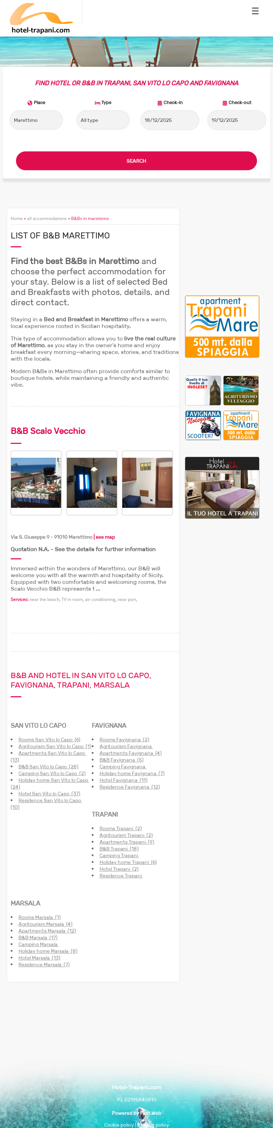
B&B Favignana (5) (122, 760)
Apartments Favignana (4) (131, 753)
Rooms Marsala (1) (39, 917)
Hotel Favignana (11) (124, 780)
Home (17, 218)
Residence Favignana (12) (130, 787)
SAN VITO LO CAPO (38, 726)
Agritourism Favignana (126, 746)
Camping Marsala (38, 944)
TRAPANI (105, 814)
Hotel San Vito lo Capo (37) (49, 793)
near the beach (44, 599)
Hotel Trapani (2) (119, 869)
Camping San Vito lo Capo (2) (52, 773)
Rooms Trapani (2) (121, 828)
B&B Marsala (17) (38, 937)
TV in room (72, 599)
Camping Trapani (119, 855)
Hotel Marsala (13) (39, 958)
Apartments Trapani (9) (127, 842)
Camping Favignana (123, 766)
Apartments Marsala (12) (47, 931)
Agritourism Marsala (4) (45, 924)
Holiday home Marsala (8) (47, 951)
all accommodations (47, 218)
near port (127, 599)
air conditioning (100, 599)
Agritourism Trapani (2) (126, 835)
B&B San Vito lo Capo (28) (48, 766)
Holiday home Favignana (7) (132, 773)
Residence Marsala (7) (44, 964)
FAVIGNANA (109, 726)
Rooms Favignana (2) (124, 739)
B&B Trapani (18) (119, 848)
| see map (103, 537)
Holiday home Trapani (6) (128, 862)
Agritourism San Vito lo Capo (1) (54, 746)
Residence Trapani (121, 875)
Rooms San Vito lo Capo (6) (49, 739)
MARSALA (25, 903)
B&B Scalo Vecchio (48, 431)
